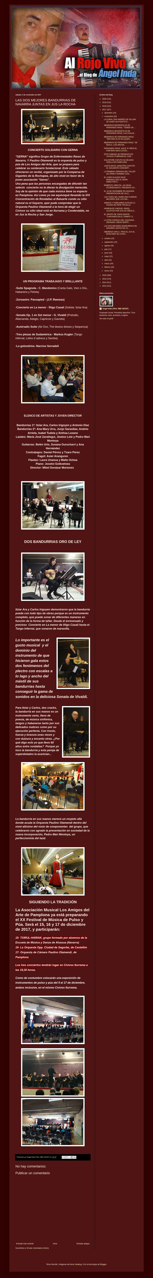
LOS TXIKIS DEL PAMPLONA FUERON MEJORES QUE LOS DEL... (120, 198)
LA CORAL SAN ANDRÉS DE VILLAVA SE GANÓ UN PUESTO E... (120, 120)
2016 (104, 275)
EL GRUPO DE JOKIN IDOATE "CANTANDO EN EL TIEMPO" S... (119, 215)
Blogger (103, 1264)
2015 (104, 279)
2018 (104, 106)
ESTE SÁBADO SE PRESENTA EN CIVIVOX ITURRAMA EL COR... (118, 155)
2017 (104, 110)
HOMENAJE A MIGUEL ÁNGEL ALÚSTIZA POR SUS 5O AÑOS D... (120, 209)
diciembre (108, 113)
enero (107, 271)
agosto (107, 246)
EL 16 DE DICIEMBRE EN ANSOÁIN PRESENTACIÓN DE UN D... (119, 192)
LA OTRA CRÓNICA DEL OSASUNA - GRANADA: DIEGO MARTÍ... (119, 221)
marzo (107, 263)
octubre (107, 238)
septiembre (109, 242)
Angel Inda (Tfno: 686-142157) (115, 309)
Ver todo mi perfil (106, 319)
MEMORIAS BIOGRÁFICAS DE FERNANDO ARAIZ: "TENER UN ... (119, 126)
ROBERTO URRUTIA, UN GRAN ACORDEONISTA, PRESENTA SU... (120, 186)
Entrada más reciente (25, 1244)
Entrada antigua (82, 1244)
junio (106, 253)
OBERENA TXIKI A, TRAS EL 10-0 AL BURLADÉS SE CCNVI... (119, 233)
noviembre (108, 116)
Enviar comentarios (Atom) (38, 1248)
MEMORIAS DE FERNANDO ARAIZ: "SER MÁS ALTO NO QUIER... (119, 138)
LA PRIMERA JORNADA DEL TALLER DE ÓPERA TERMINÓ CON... (119, 173)
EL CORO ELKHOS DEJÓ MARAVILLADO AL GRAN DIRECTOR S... (116, 179)
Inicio (55, 1244)
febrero (107, 267)
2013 (104, 286)
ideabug (78, 1264)
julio (106, 249)
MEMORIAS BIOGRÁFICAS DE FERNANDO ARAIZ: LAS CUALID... (120, 132)
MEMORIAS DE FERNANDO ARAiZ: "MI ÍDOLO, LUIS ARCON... (120, 144)
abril (106, 260)
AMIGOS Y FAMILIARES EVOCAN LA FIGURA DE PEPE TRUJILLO (119, 204)
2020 (104, 99)
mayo (106, 256)
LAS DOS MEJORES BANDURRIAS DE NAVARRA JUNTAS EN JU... (120, 227)
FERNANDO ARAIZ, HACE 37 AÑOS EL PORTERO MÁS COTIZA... (120, 149)
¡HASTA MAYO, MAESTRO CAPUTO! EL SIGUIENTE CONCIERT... (119, 167)
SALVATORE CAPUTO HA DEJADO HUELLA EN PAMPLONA (119, 161)
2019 (104, 102)
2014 (104, 282)
